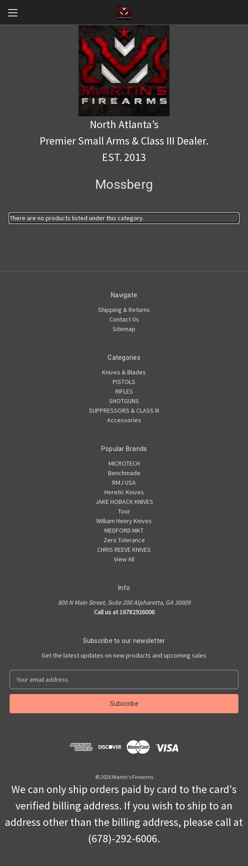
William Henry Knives (124, 521)
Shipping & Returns (124, 310)
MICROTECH (124, 463)
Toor (124, 511)
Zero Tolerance (124, 540)
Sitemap (124, 329)
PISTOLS (124, 382)
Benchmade (124, 473)
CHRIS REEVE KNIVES (124, 549)
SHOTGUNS (124, 401)
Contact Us (124, 319)
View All (124, 559)
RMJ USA (124, 482)
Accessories (124, 420)
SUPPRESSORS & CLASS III (124, 410)
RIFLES (124, 391)
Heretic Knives (124, 492)
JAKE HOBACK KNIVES (124, 502)
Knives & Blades (124, 372)
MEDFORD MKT (124, 530)
